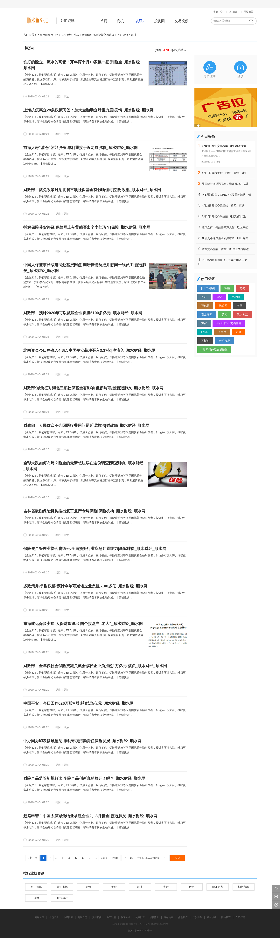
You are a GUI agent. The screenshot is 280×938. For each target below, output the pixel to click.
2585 (104, 857)
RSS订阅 (240, 917)
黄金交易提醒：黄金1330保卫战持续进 (225, 249)
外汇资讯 (67, 21)
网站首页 (39, 917)
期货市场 (243, 886)
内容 (238, 331)
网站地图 (248, 11)
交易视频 (181, 21)
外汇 (204, 296)
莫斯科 (205, 340)
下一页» (128, 857)
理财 (36, 898)
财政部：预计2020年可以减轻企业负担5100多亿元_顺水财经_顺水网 (82, 313)
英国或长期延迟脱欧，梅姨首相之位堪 (225, 183)
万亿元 (205, 305)
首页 (103, 21)
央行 (166, 886)
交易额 (236, 296)
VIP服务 (233, 11)
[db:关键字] (208, 288)
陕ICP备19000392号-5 (140, 930)
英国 (239, 305)
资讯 (140, 21)
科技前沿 (62, 898)
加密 (204, 323)
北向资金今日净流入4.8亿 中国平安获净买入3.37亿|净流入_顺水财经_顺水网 (89, 350)
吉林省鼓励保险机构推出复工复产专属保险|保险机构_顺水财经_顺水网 (84, 511)
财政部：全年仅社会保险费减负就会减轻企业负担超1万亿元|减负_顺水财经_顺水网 (95, 666)
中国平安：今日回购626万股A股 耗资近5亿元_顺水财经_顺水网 (78, 703)
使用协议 (140, 917)
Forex (204, 331)
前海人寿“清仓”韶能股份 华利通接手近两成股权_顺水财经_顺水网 (80, 147)
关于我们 (111, 917)
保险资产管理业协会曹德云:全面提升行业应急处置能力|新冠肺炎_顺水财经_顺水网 (94, 548)
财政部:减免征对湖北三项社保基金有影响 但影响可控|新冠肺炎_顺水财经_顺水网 (93, 388)
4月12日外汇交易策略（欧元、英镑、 (224, 205)
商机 (121, 21)
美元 (224, 314)
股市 (191, 886)
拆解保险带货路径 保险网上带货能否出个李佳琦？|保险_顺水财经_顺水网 (86, 227)
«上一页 (32, 857)
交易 (242, 288)
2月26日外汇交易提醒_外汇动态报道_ (225, 216)
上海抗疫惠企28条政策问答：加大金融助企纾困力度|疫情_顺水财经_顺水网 (88, 110)
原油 (133, 34)
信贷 (219, 296)
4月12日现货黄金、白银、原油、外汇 (224, 172)
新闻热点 (217, 886)
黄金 (114, 886)
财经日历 (82, 917)
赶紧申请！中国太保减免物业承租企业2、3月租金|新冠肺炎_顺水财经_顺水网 (90, 816)
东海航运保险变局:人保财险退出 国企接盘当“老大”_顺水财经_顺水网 (83, 623)
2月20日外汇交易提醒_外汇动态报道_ (225, 146)
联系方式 (125, 917)
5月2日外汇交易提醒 (228, 323)
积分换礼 (211, 917)
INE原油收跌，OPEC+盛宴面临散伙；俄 (226, 194)
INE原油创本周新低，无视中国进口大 (224, 260)
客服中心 (218, 11)
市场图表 (68, 917)
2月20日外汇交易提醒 (214, 349)
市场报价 (54, 917)
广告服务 (197, 917)
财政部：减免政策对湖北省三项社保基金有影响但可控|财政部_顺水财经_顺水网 (92, 190)
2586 (115, 857)
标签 (227, 288)
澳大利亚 (242, 314)
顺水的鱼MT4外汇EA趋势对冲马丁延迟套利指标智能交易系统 (77, 34)
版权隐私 (154, 917)
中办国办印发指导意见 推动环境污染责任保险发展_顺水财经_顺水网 (82, 741)
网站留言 (226, 917)
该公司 (223, 305)
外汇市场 (224, 340)
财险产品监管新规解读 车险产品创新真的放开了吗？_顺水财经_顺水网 (84, 778)
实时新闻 (97, 917)
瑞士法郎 (206, 314)
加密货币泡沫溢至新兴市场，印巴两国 (225, 238)
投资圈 (159, 21)
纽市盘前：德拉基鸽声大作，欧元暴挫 (225, 227)
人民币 (222, 331)
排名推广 (183, 917)
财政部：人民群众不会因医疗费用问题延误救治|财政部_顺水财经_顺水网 (86, 425)
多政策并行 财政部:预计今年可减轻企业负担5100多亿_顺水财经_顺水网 (85, 586)
